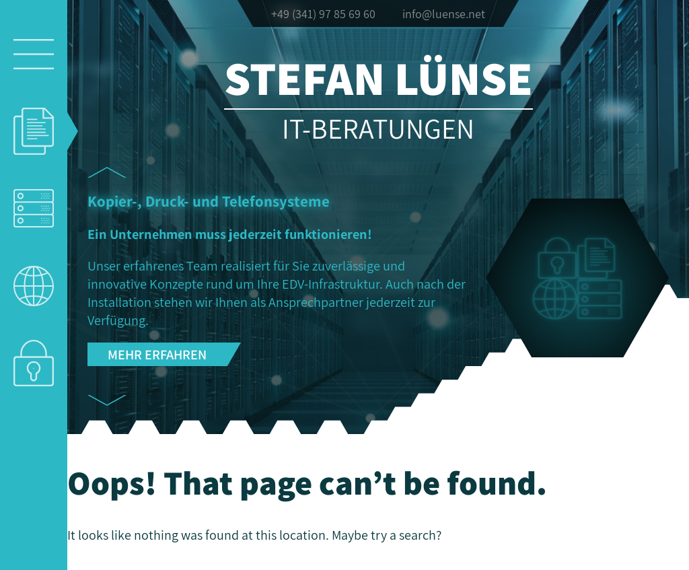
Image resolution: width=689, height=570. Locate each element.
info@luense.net (443, 14)
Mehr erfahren (157, 354)
